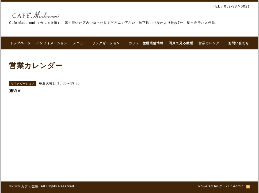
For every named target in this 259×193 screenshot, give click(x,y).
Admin (238, 186)
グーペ (224, 186)
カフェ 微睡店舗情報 (146, 43)
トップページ (20, 43)
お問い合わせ (238, 43)
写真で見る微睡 (181, 43)
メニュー (80, 43)
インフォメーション (51, 43)
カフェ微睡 (30, 186)
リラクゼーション (107, 43)
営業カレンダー (211, 43)
